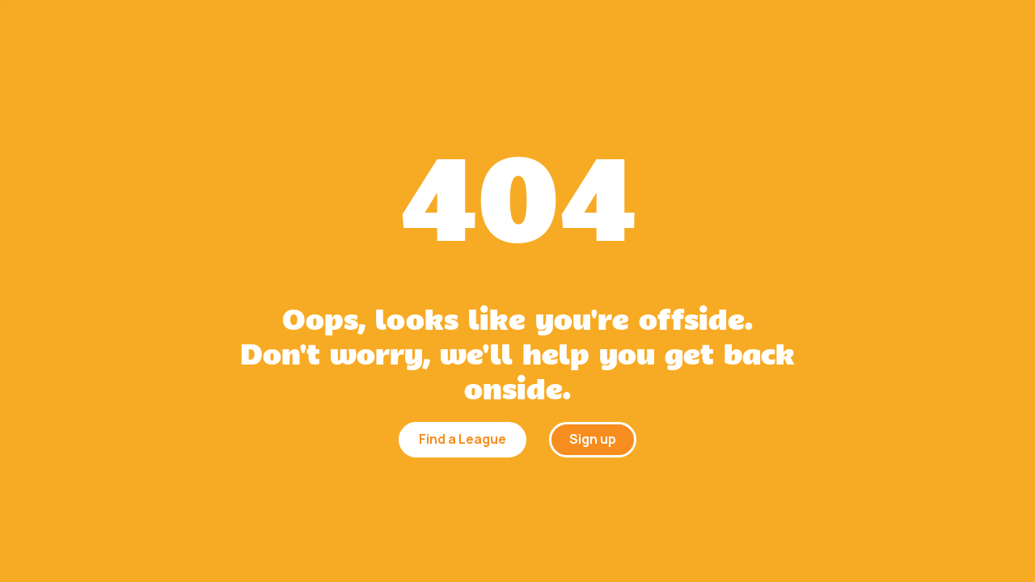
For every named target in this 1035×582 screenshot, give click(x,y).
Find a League (462, 439)
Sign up (592, 439)
